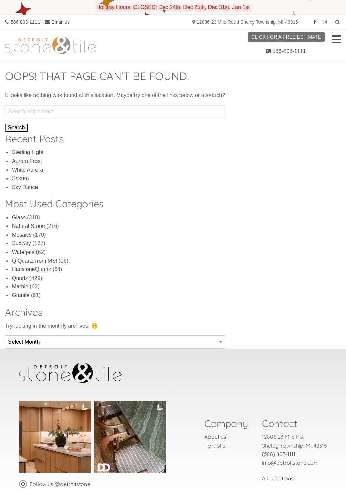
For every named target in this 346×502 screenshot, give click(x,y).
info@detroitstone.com (290, 462)
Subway (21, 243)
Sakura (20, 178)
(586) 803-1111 (278, 454)
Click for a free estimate (286, 37)
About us (215, 436)
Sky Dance (25, 187)
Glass (19, 217)
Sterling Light (27, 152)
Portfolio (215, 445)
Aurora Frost (27, 161)
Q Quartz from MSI (34, 261)
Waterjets (23, 252)
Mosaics (22, 235)
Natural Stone (28, 226)
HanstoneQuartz (31, 269)
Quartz (20, 278)
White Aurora (27, 170)
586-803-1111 (286, 51)
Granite (20, 295)
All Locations (278, 478)
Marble (20, 286)
